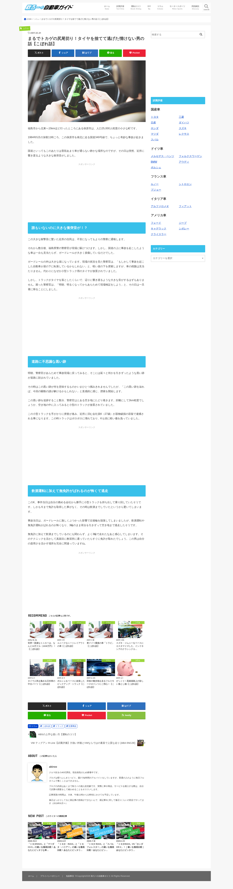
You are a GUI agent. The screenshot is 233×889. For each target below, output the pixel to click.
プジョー (156, 187)
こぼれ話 (46, 729)
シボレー (184, 225)
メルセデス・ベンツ (162, 154)
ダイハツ (184, 122)
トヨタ (154, 117)
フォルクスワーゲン (190, 154)
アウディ (184, 160)
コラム (160, 7)
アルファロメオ (159, 203)
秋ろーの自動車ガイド (101, 878)
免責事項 (70, 878)
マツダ (154, 133)
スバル (154, 138)
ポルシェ (156, 165)
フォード (156, 220)
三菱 (181, 117)
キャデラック (158, 225)
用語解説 (195, 7)
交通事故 (72, 729)
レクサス (184, 133)
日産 (153, 122)
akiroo (53, 769)
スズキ (182, 128)
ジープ (182, 220)
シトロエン (185, 182)
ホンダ (154, 128)
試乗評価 (120, 7)
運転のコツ (136, 7)
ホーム (107, 7)
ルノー (154, 182)
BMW (154, 160)
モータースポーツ (177, 7)
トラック (59, 729)
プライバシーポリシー (50, 878)
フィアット (185, 203)
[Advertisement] (87, 192)
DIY (149, 7)
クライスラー (158, 230)
